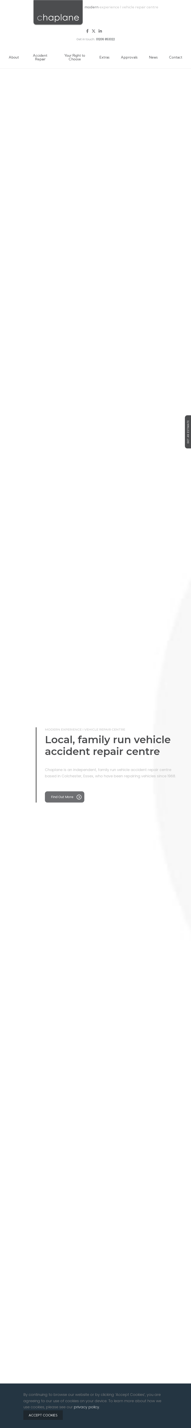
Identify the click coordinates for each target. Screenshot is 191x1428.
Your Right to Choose (74, 57)
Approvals (129, 57)
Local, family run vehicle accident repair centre (108, 745)
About (14, 57)
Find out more (66, 797)
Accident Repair (40, 57)
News (153, 57)
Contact (175, 57)
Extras (104, 57)
